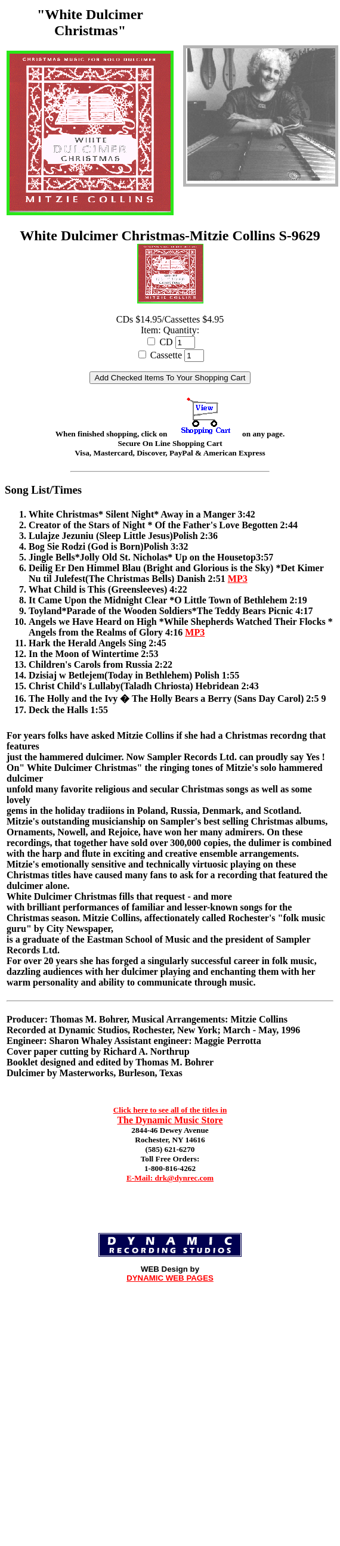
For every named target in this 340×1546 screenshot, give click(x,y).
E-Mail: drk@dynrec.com (170, 1177)
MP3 (238, 579)
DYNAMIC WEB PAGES (170, 1278)
